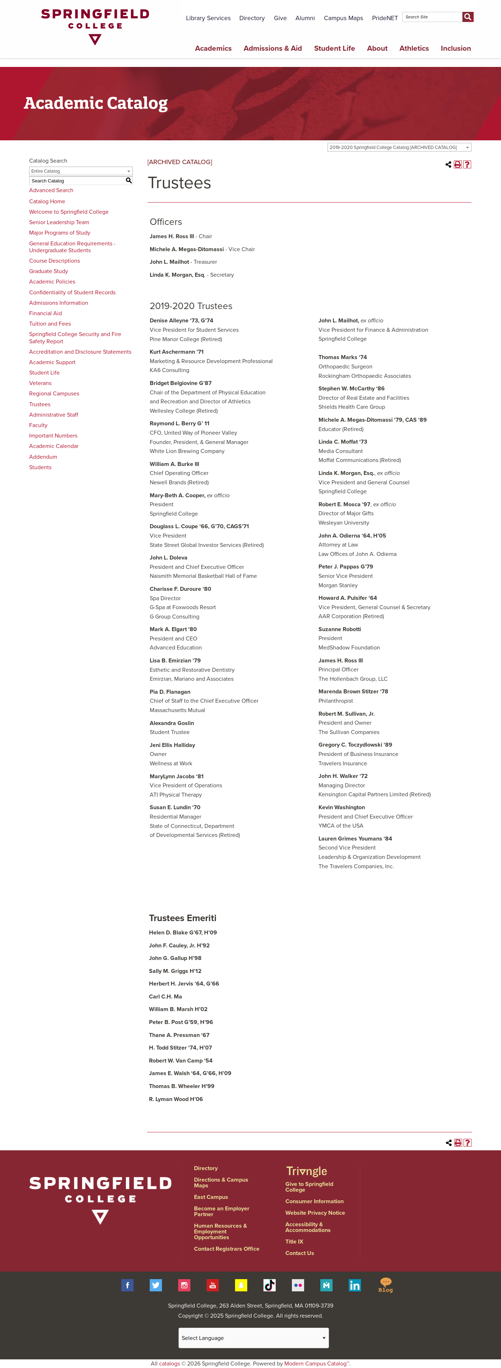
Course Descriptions (54, 260)
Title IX (294, 1241)
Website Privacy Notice (315, 1213)
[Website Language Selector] (254, 1338)
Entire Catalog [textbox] (45, 171)
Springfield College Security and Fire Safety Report (75, 338)
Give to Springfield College (309, 1187)
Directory (252, 18)
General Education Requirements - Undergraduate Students (72, 247)
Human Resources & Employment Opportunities (220, 1231)
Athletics (414, 48)
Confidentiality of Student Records (72, 292)
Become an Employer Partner (221, 1211)
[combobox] (399, 147)
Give (280, 18)
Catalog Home (47, 201)
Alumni (305, 18)
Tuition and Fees (50, 323)
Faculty (38, 425)
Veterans (40, 383)
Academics (213, 48)
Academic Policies (52, 281)
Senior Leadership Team (59, 222)
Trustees (39, 404)
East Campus (211, 1197)
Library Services (208, 18)
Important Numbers (53, 435)
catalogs (169, 1363)
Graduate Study (48, 271)
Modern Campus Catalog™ (316, 1363)
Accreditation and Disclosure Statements (80, 351)
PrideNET (385, 18)
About (377, 48)
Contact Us (299, 1253)
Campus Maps (343, 18)
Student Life (334, 48)
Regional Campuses (54, 393)
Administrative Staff (53, 414)
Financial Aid (45, 313)
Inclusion (456, 48)
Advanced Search (51, 190)
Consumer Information (314, 1201)
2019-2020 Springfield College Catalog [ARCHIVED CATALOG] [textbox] (393, 147)
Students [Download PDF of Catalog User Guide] (40, 467)
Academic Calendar (53, 446)
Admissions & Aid (273, 48)
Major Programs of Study (59, 232)
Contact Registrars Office (226, 1249)
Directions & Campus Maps (221, 1182)
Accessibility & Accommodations (308, 1227)
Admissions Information (58, 303)
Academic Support (52, 362)
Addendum (43, 457)
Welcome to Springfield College (69, 212)
